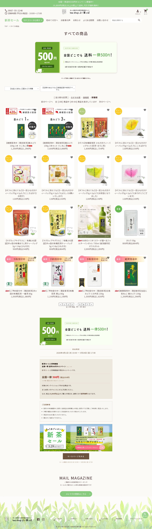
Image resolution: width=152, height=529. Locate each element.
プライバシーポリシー (139, 519)
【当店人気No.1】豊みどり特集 (21, 88)
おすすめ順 (75, 97)
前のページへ (47, 101)
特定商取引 (124, 519)
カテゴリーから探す (31, 20)
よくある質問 (88, 20)
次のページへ (105, 101)
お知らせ (77, 20)
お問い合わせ (102, 20)
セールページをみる (76, 456)
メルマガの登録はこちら (76, 493)
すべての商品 (14, 26)
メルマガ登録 (113, 519)
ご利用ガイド (88, 519)
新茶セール (12, 20)
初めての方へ (52, 20)
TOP (6, 26)
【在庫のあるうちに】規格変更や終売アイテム (57, 88)
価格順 (86, 97)
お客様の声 (65, 20)
